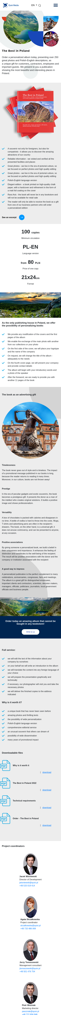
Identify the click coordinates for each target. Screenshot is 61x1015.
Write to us (30, 632)
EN (33, 5)
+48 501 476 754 (27, 971)
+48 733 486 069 (28, 928)
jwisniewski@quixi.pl (28, 882)
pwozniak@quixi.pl (30, 1011)
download (47, 772)
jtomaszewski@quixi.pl (30, 968)
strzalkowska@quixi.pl (30, 925)
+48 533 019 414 (27, 886)
